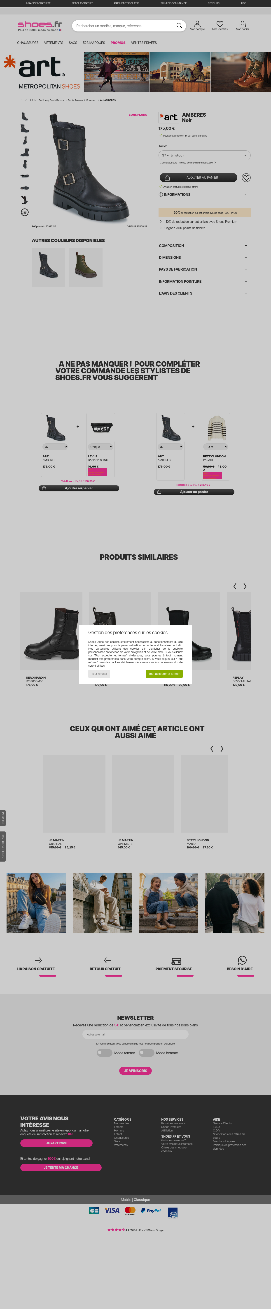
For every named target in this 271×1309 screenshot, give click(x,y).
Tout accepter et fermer (164, 673)
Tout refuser (99, 673)
